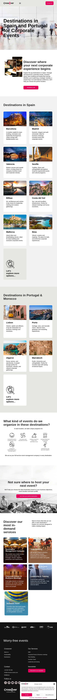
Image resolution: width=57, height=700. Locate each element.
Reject (38, 695)
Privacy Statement (38, 697)
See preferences (50, 695)
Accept (26, 695)
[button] (54, 684)
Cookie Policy (31, 697)
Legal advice (44, 697)
